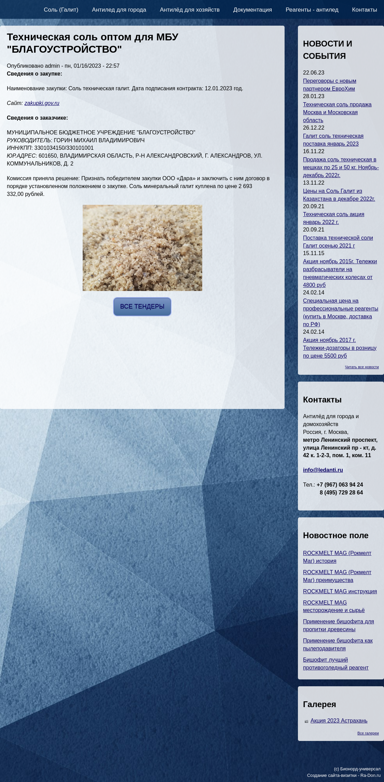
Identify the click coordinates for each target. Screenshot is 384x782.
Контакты (364, 9)
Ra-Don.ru (370, 775)
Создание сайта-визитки (332, 775)
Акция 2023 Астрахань (339, 721)
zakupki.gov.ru (42, 103)
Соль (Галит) (61, 9)
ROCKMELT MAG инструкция (340, 591)
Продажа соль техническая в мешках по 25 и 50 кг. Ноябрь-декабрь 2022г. (341, 167)
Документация (252, 9)
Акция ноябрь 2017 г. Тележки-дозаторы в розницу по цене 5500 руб (339, 348)
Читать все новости (362, 367)
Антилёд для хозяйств (190, 9)
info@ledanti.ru (323, 470)
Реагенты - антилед (312, 9)
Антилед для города (119, 9)
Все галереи (368, 733)
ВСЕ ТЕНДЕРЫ (142, 306)
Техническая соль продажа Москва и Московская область (337, 112)
